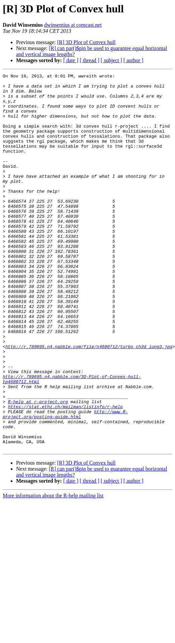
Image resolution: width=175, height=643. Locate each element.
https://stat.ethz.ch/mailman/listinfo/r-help (65, 474)
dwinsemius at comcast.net (73, 25)
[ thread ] (89, 60)
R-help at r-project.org (38, 468)
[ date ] (70, 60)
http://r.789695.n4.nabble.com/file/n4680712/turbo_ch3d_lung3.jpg (88, 401)
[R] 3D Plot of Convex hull (86, 42)
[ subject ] (111, 60)
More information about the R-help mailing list (53, 571)
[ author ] (133, 60)
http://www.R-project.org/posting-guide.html (65, 483)
